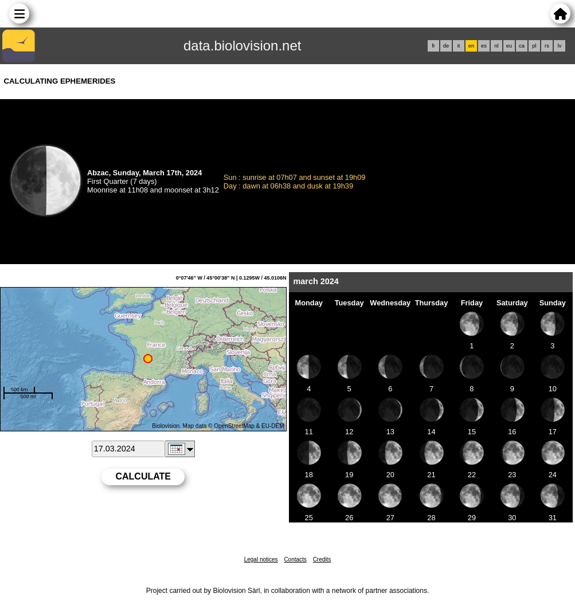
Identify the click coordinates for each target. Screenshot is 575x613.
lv (560, 46)
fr (433, 46)
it (458, 46)
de (446, 46)
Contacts (295, 559)
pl (534, 46)
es (484, 46)
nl (496, 46)
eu (509, 46)
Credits (322, 559)
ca (522, 46)
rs (547, 46)
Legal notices (261, 559)
